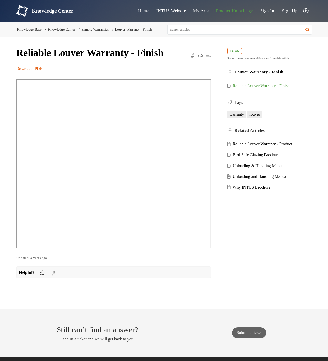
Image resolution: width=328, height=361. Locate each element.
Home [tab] (143, 11)
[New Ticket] (249, 332)
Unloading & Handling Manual (258, 166)
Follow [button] (234, 51)
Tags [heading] (239, 102)
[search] (239, 30)
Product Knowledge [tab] (234, 11)
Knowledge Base (29, 29)
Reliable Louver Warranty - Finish (261, 86)
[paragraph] (113, 157)
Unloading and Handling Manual (260, 176)
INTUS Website (171, 11)
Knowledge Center (61, 29)
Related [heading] (250, 130)
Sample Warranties (95, 29)
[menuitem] (267, 11)
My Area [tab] (201, 11)
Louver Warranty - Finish (133, 29)
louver (254, 114)
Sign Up (290, 11)
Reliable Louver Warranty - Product (262, 144)
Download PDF (29, 68)
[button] (306, 11)
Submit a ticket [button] (249, 332)
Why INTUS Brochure (251, 187)
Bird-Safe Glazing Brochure (256, 155)
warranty (236, 114)
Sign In (267, 11)
